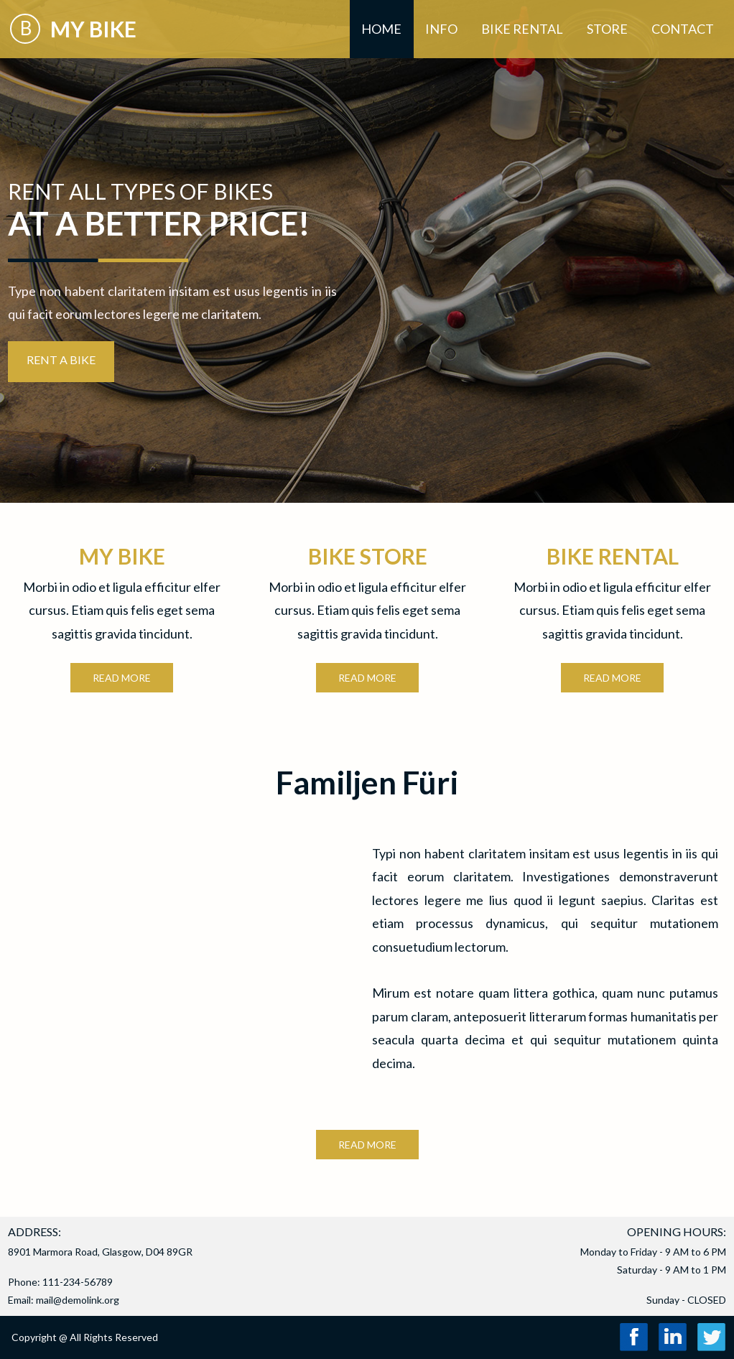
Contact (682, 29)
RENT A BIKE (61, 359)
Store (607, 29)
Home (381, 29)
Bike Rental (522, 29)
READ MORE (367, 1144)
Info (441, 29)
